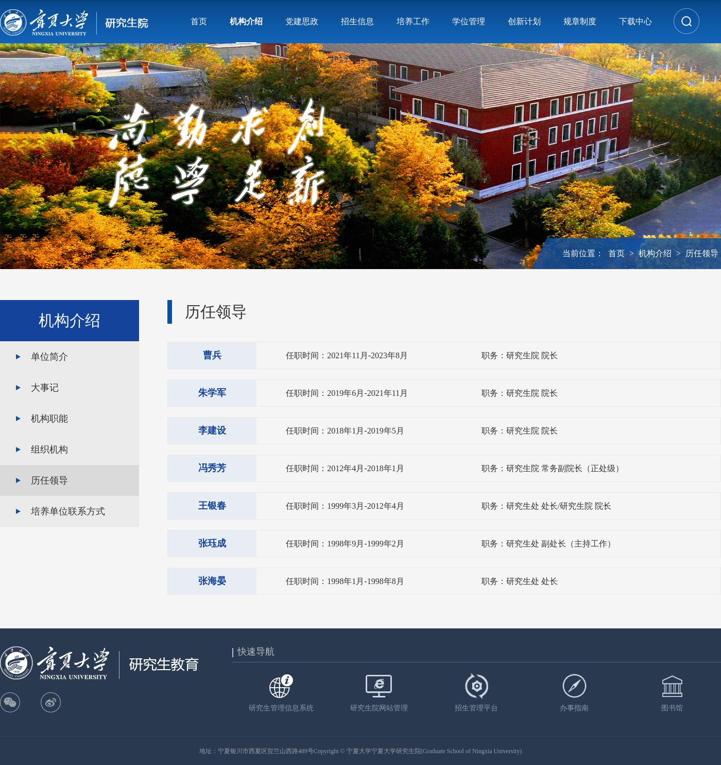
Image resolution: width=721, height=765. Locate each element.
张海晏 (212, 581)
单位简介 (49, 357)
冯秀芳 (212, 468)
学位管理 (468, 21)
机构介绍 (246, 21)
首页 (199, 21)
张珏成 (212, 543)
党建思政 (301, 21)
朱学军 (212, 393)
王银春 (212, 506)
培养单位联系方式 (68, 511)
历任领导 (701, 253)
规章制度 (579, 21)
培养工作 (413, 21)
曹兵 (212, 355)
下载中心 (635, 21)
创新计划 (524, 21)
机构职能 (49, 418)
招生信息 (357, 21)
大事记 (45, 387)
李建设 (212, 430)
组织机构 (49, 449)
